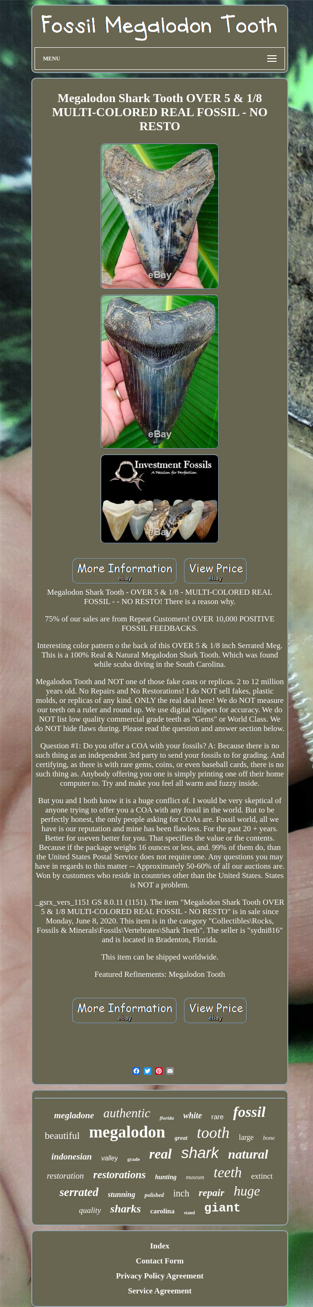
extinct (262, 1176)
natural (248, 1154)
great (181, 1137)
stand (189, 1212)
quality (90, 1210)
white (192, 1115)
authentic (126, 1113)
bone (269, 1137)
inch (181, 1193)
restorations (119, 1175)
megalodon (127, 1132)
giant (222, 1208)
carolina (162, 1211)
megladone (74, 1115)
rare (217, 1117)
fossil (249, 1111)
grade (133, 1159)
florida (167, 1118)
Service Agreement (160, 1290)
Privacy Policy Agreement (160, 1275)
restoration (65, 1176)
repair (211, 1192)
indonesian (71, 1156)
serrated (78, 1192)
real (160, 1153)
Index (160, 1245)
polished (154, 1195)
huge (247, 1190)
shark (200, 1152)
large (246, 1137)
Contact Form (160, 1260)
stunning (121, 1194)
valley (109, 1158)
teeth (227, 1172)
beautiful (62, 1135)
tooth (213, 1132)
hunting (166, 1177)
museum (195, 1177)
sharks (125, 1209)
